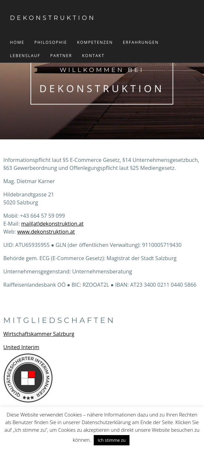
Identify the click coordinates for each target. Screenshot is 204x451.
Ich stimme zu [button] (112, 440)
